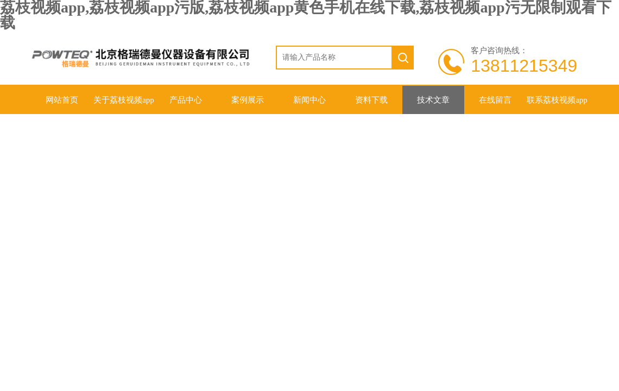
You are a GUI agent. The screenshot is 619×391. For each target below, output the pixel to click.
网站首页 (62, 100)
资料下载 (371, 100)
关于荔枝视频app (123, 100)
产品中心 (185, 100)
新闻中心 (309, 100)
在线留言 (495, 100)
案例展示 (247, 100)
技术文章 (433, 100)
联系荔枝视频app (557, 100)
